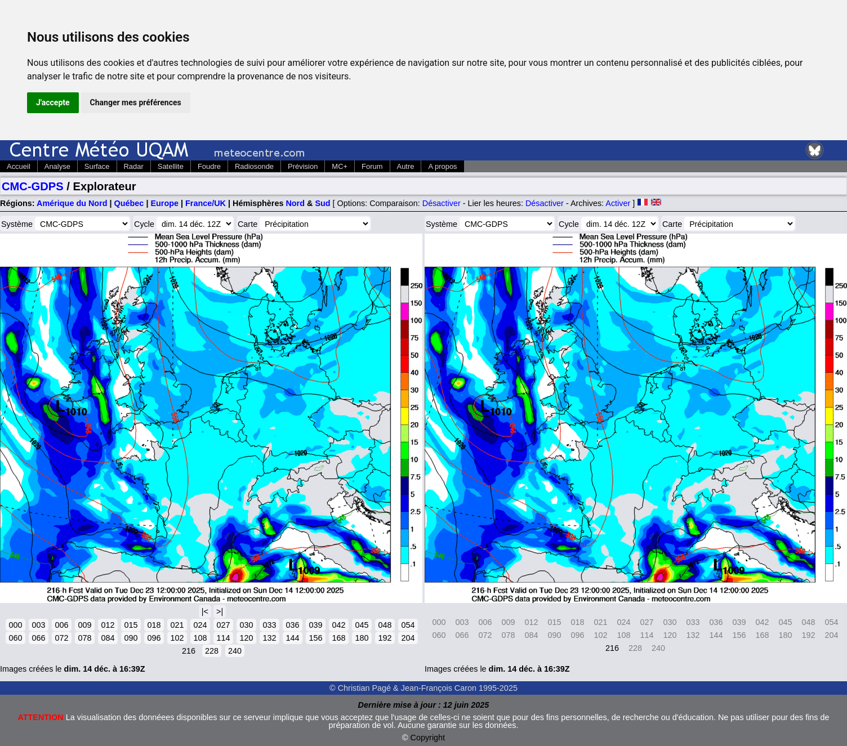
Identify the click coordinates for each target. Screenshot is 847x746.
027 (223, 624)
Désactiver (441, 203)
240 (235, 650)
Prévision (303, 166)
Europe (164, 203)
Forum (372, 166)
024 (200, 624)
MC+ (339, 166)
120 (246, 637)
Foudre (209, 166)
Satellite (171, 166)
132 (269, 637)
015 (130, 624)
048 (384, 624)
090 (130, 637)
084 (107, 637)
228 (212, 650)
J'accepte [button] (53, 102)
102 (177, 637)
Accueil (18, 166)
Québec (129, 203)
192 (384, 637)
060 (15, 637)
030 (246, 624)
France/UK (205, 203)
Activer (617, 203)
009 (84, 624)
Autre (405, 166)
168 (338, 637)
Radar (134, 166)
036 (292, 624)
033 (269, 624)
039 (315, 624)
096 (154, 637)
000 (15, 624)
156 (315, 637)
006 (61, 624)
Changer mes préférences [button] (135, 102)
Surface (97, 166)
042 (338, 624)
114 (223, 637)
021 (177, 624)
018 (154, 624)
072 (61, 637)
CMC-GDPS (33, 186)
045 (361, 624)
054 (407, 624)
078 (84, 637)
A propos (442, 166)
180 (361, 637)
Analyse (57, 166)
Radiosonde (254, 166)
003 (38, 624)
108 (200, 637)
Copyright (428, 737)
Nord (295, 203)
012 (107, 624)
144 (292, 637)
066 (38, 637)
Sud (322, 203)
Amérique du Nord (72, 203)
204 (407, 637)
